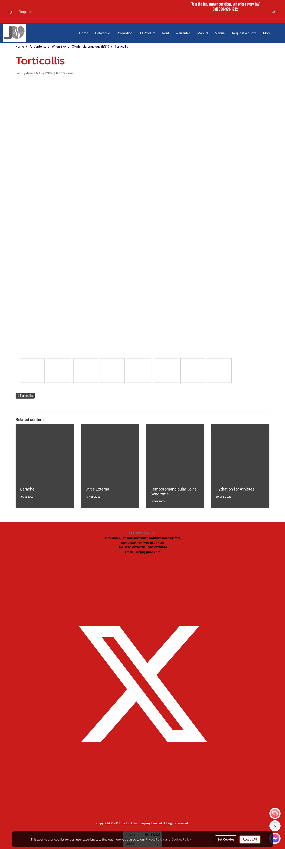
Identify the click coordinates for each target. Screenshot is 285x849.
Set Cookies (226, 839)
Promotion (124, 33)
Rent (165, 33)
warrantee (183, 33)
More (267, 33)
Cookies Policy (181, 839)
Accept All (250, 839)
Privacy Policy (155, 839)
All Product (147, 33)
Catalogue (102, 33)
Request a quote (244, 33)
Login (10, 12)
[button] (278, 33)
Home (83, 33)
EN (275, 11)
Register (25, 12)
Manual (202, 33)
